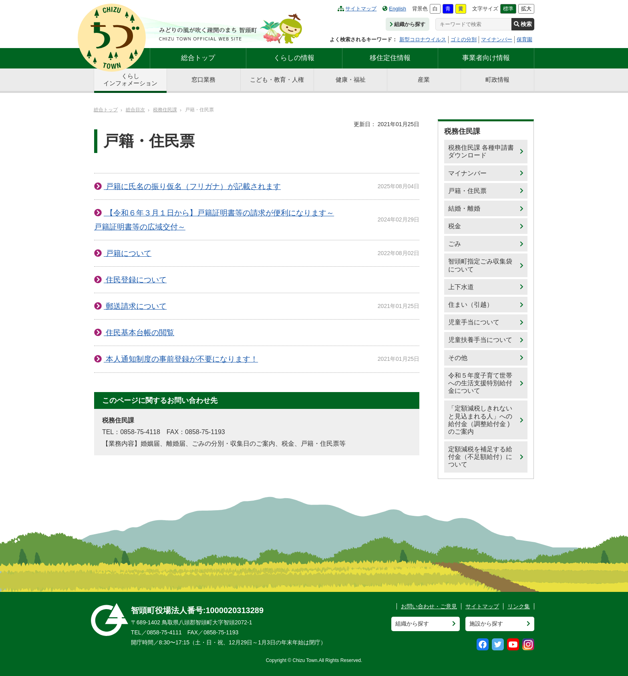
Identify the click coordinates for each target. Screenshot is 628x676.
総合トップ (198, 58)
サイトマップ (357, 9)
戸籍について (127, 253)
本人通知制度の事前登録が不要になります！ (181, 359)
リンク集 (518, 606)
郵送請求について (135, 306)
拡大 (526, 9)
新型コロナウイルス (422, 39)
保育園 (524, 39)
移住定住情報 (390, 58)
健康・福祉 (351, 79)
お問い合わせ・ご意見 (429, 606)
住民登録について (135, 280)
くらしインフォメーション (130, 79)
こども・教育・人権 (277, 79)
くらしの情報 (294, 58)
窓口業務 (203, 79)
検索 (523, 24)
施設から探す (486, 623)
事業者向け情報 (486, 58)
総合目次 (135, 110)
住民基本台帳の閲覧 (139, 332)
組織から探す (407, 24)
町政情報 (497, 79)
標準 (508, 9)
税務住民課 (165, 110)
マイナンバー (496, 39)
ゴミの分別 (464, 39)
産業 (424, 79)
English (394, 9)
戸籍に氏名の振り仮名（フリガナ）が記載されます (192, 186)
